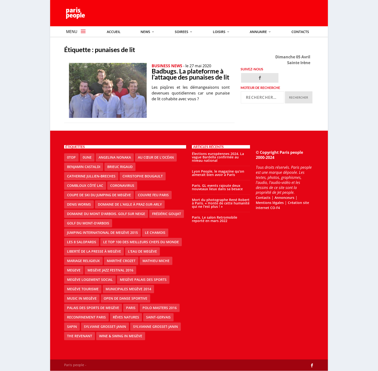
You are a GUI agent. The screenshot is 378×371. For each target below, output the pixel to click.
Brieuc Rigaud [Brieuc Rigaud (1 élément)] (120, 166)
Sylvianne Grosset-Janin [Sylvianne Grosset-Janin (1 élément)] (155, 326)
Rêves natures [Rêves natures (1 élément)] (126, 317)
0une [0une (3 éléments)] (87, 157)
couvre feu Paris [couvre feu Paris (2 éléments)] (153, 195)
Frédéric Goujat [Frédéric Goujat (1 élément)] (166, 213)
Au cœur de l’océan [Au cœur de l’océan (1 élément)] (156, 157)
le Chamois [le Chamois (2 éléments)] (155, 232)
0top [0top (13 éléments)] (71, 157)
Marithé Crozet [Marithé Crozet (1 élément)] (121, 260)
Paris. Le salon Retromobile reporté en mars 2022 (214, 219)
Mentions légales (270, 202)
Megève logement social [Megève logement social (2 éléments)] (90, 279)
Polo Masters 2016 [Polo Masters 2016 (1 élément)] (159, 307)
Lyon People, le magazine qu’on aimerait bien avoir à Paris (218, 173)
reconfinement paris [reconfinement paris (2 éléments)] (86, 317)
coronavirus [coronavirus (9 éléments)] (122, 185)
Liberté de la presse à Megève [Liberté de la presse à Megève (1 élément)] (94, 251)
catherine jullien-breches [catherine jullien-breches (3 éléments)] (91, 176)
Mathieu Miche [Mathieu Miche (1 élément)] (155, 260)
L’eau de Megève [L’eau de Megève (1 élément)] (142, 251)
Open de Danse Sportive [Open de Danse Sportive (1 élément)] (125, 298)
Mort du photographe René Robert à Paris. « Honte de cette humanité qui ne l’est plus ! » (221, 203)
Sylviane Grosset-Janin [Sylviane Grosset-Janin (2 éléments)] (105, 326)
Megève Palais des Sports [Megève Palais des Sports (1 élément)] (143, 279)
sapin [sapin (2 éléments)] (72, 326)
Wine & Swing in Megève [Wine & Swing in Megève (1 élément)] (120, 336)
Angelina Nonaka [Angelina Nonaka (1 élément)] (115, 157)
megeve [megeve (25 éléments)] (74, 270)
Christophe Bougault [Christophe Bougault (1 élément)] (142, 176)
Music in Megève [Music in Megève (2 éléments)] (82, 298)
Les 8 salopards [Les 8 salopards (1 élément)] (81, 242)
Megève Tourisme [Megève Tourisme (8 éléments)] (83, 289)
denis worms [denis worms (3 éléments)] (79, 204)
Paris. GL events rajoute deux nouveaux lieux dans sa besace (217, 187)
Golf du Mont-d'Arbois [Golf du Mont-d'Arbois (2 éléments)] (88, 223)
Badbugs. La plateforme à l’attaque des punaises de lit (190, 74)
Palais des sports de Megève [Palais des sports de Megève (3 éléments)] (93, 307)
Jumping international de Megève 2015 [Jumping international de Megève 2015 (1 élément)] (102, 232)
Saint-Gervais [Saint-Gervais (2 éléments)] (158, 317)
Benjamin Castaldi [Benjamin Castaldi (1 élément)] (83, 166)
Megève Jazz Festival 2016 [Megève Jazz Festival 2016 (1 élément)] (110, 270)
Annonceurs (284, 198)
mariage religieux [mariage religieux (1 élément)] (83, 260)
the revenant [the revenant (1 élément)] (79, 336)
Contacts (263, 198)
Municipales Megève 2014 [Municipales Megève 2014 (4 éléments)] (128, 289)
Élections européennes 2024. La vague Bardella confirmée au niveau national (218, 157)
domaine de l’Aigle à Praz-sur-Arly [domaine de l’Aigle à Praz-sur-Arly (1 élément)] (130, 204)
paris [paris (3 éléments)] (130, 307)
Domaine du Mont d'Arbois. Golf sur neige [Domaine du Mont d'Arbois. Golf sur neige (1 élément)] (106, 213)
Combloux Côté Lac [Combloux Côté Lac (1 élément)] (85, 185)
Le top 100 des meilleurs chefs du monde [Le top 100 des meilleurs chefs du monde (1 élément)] (141, 242)
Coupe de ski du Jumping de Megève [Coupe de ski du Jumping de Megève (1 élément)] (99, 195)
